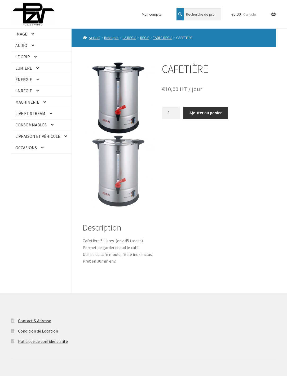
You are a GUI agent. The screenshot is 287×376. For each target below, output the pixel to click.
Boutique (111, 37)
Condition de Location (38, 331)
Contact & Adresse (34, 320)
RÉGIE (144, 37)
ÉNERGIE (23, 79)
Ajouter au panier (205, 112)
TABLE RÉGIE (162, 37)
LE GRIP (22, 56)
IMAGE (21, 34)
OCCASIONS (26, 147)
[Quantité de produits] (171, 113)
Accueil (94, 37)
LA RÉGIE (23, 90)
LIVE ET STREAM (30, 113)
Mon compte (152, 14)
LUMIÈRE (23, 68)
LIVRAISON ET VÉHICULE (37, 136)
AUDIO (21, 45)
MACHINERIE (27, 102)
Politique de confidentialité (43, 341)
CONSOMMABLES (31, 124)
